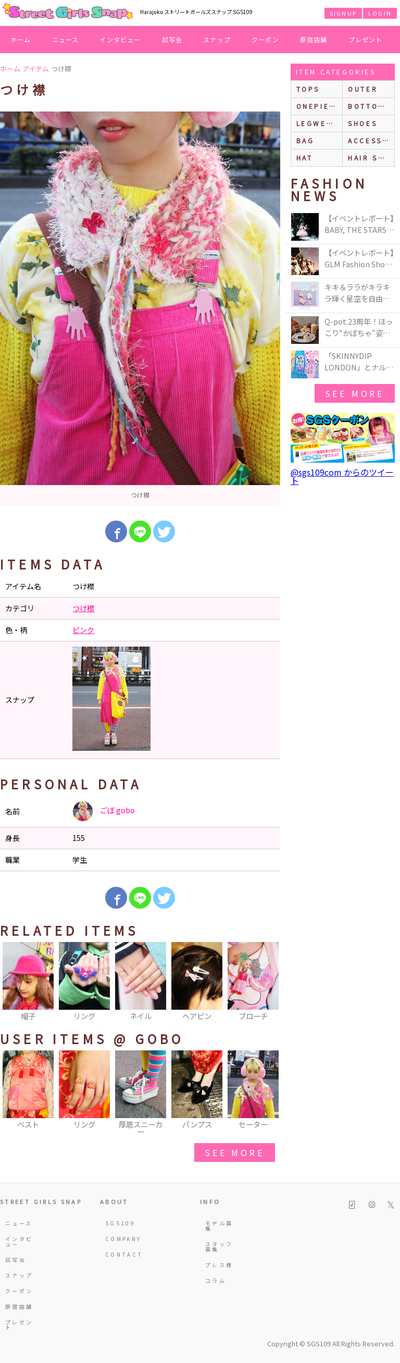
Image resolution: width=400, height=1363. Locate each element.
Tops (308, 88)
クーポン (265, 39)
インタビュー (120, 39)
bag (305, 140)
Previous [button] (13, 982)
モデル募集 (219, 1225)
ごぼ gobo (103, 811)
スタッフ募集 (219, 1246)
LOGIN (380, 13)
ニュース (65, 39)
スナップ (217, 39)
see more (234, 1152)
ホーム (20, 39)
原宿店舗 (314, 39)
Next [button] (267, 982)
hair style (371, 157)
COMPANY (120, 1239)
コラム (215, 1280)
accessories (371, 140)
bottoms (369, 106)
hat (304, 157)
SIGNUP (343, 13)
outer (363, 88)
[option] (140, 308)
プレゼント (365, 39)
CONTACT (120, 1254)
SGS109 (120, 1223)
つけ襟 (83, 608)
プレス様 (219, 1265)
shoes (362, 123)
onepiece (318, 106)
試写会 (172, 39)
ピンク (83, 630)
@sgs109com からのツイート (342, 476)
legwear (317, 123)
